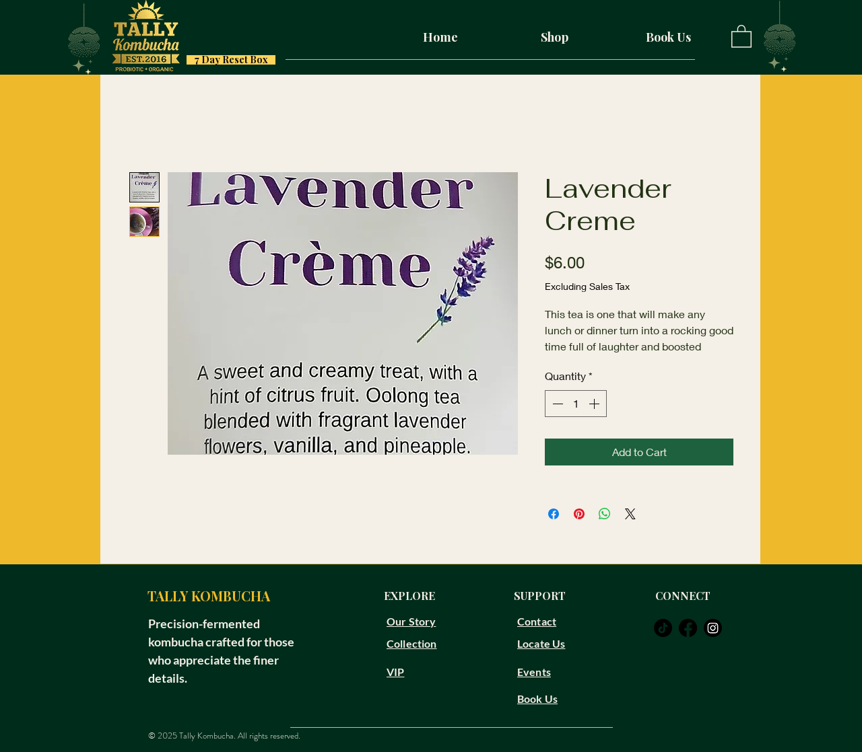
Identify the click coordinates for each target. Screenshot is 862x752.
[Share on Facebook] (553, 514)
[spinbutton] (576, 403)
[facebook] (688, 628)
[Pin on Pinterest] (579, 514)
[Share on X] (630, 514)
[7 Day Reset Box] (231, 60)
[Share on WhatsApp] (605, 514)
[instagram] (713, 628)
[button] (741, 36)
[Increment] (595, 403)
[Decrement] (556, 403)
